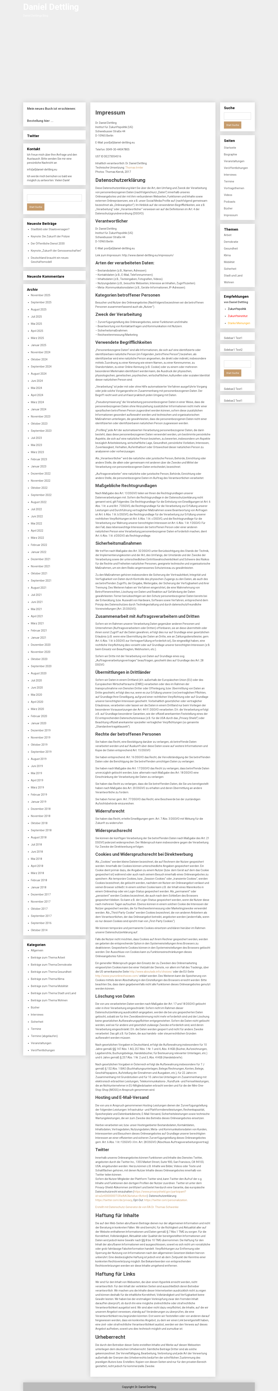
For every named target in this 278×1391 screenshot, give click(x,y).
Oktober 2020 (39, 659)
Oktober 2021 (39, 573)
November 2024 (40, 352)
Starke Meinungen (239, 323)
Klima (227, 255)
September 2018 (41, 830)
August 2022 (39, 502)
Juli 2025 (36, 316)
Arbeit (227, 235)
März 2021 (37, 623)
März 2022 (37, 537)
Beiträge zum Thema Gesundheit (51, 971)
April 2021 (37, 616)
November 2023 (40, 416)
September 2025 (41, 302)
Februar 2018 (39, 880)
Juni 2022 (37, 516)
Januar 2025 (38, 345)
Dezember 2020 (41, 644)
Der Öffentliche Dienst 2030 (48, 243)
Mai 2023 (36, 445)
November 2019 (40, 737)
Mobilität (229, 262)
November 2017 (40, 901)
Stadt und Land (233, 275)
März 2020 (37, 709)
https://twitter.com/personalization (165, 1200)
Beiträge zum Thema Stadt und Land (53, 993)
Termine (36, 1028)
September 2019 (41, 751)
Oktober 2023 (39, 423)
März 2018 (37, 873)
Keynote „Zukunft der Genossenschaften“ (56, 250)
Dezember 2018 (41, 808)
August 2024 (39, 373)
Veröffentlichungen (43, 1050)
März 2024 (37, 402)
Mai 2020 (36, 694)
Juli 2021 (36, 594)
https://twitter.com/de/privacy (113, 1200)
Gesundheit (231, 248)
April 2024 (37, 395)
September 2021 (41, 580)
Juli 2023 (36, 437)
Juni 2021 (37, 602)
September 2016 (41, 923)
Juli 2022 (36, 509)
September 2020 (41, 666)
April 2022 (37, 530)
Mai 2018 (36, 858)
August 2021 (39, 587)
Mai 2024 (36, 387)
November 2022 (40, 480)
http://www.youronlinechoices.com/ (117, 975)
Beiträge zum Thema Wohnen (49, 1000)
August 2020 (39, 673)
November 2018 (40, 816)
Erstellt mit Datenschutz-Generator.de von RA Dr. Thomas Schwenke (137, 1207)
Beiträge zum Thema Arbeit (48, 957)
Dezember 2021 (41, 559)
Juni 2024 (37, 380)
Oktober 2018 (39, 823)
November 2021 (40, 566)
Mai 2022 (36, 523)
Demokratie (231, 241)
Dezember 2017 (41, 894)
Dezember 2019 (41, 730)
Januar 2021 (38, 637)
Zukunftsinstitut (237, 316)
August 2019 (39, 758)
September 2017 (41, 915)
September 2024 (41, 366)
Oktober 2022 (39, 487)
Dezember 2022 (41, 473)
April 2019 (37, 780)
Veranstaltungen (41, 1043)
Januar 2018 (38, 887)
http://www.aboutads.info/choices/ (151, 971)
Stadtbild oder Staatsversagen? (50, 229)
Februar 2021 (39, 630)
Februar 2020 (39, 716)
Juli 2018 (36, 844)
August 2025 (39, 309)
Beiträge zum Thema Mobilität (49, 986)
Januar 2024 (38, 409)
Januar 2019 (38, 801)
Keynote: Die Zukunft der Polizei (50, 236)
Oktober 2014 (39, 930)
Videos (228, 194)
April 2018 (37, 865)
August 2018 (39, 837)
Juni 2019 (37, 766)
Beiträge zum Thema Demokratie (51, 964)
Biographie (230, 154)
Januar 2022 (38, 552)
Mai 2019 (36, 773)
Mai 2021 (36, 609)
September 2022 (41, 495)
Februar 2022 (39, 544)
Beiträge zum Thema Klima (47, 978)
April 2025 (37, 330)
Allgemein (37, 950)
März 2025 (37, 338)
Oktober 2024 (39, 359)
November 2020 (40, 651)
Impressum (231, 215)
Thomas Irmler (134, 167)
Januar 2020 (38, 723)
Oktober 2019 (39, 744)
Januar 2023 (38, 466)
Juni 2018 (37, 851)
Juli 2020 (36, 680)
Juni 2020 (37, 687)
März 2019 (37, 787)
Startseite (230, 147)
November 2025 (40, 295)
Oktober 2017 (39, 908)
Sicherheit (37, 1021)
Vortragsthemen (234, 188)
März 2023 (37, 452)
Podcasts (229, 201)
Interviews (37, 1014)
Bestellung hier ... (40, 121)
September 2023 (41, 430)
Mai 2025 (36, 323)
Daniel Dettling (51, 7)
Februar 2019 (39, 794)
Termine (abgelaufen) (44, 1036)
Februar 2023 (39, 459)
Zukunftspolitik (237, 308)
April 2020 (37, 701)
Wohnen (229, 282)
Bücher (35, 1007)
